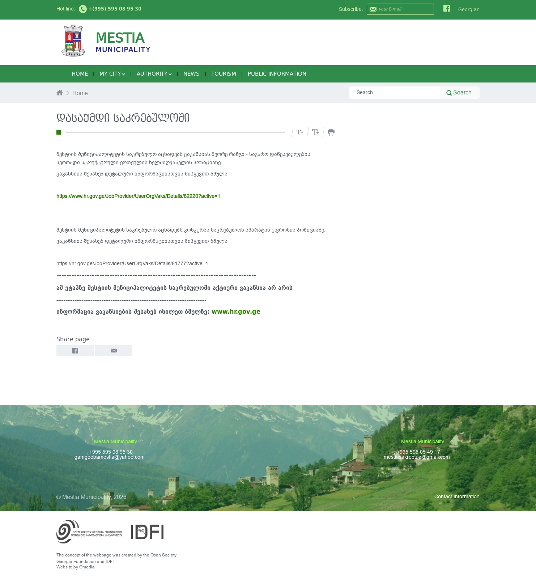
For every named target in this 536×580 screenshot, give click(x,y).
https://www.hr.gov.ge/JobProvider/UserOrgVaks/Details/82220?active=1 (138, 196)
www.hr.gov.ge (236, 311)
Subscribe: (351, 9)
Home (80, 74)
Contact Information (457, 496)
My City (112, 74)
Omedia (87, 567)
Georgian (469, 9)
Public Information (277, 74)
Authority (154, 74)
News (191, 74)
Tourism (223, 74)
